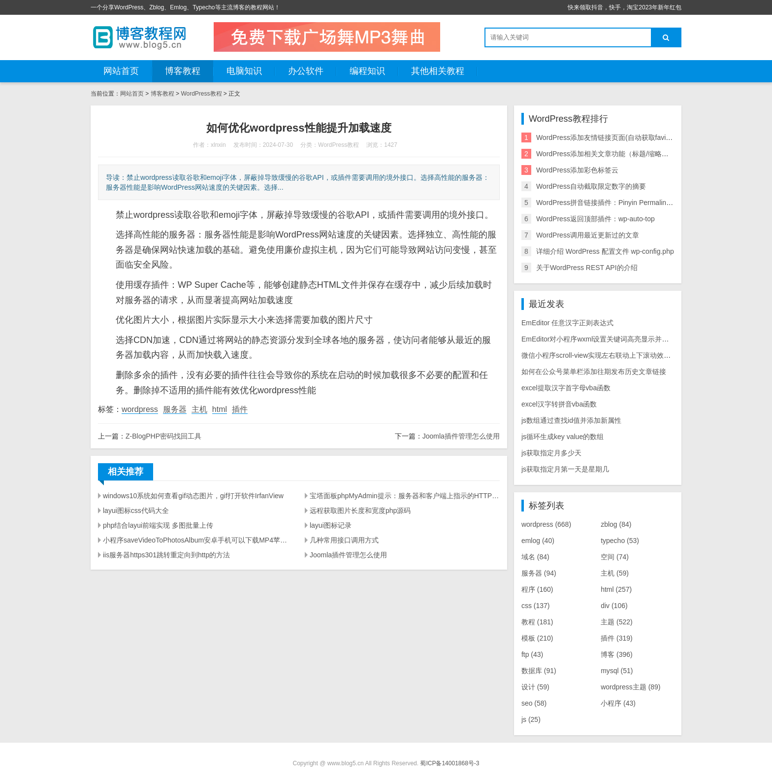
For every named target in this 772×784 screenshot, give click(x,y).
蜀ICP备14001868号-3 (449, 763)
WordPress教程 (201, 93)
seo (534, 703)
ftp (532, 654)
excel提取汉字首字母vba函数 (566, 388)
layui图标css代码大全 (136, 510)
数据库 (538, 671)
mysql (617, 671)
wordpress (140, 409)
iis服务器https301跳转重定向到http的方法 (166, 555)
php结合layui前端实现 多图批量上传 (158, 525)
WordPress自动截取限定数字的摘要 (591, 186)
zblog (616, 524)
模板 (537, 638)
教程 (537, 622)
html (219, 409)
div (614, 606)
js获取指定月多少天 (551, 453)
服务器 (175, 409)
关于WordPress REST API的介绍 (587, 268)
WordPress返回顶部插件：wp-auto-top (595, 219)
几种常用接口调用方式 (344, 540)
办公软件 (305, 71)
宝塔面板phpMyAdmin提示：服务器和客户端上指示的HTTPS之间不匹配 (405, 496)
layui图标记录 (331, 525)
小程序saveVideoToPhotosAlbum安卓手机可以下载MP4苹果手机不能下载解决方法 (198, 540)
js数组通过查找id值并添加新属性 (571, 420)
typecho (620, 541)
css (535, 606)
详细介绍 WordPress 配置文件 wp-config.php (605, 251)
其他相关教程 (437, 71)
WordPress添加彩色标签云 (577, 170)
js (531, 719)
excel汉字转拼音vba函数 (559, 404)
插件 (240, 409)
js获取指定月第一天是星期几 (565, 469)
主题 (617, 622)
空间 (615, 557)
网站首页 (121, 71)
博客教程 (182, 71)
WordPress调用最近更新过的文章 (587, 235)
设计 (535, 687)
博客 (617, 654)
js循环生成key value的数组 (562, 437)
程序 (537, 589)
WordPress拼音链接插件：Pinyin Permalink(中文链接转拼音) (629, 202)
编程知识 (367, 71)
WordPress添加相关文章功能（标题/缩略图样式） (612, 154)
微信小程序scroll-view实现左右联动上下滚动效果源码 (602, 355)
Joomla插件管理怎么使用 (461, 436)
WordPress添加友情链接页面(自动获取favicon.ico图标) (620, 137)
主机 (199, 409)
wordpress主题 (630, 687)
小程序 (618, 703)
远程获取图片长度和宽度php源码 (360, 510)
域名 (535, 557)
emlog (537, 541)
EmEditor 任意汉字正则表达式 (567, 323)
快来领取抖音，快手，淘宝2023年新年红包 (624, 7)
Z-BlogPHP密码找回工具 (163, 436)
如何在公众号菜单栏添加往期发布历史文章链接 (593, 371)
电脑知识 (244, 71)
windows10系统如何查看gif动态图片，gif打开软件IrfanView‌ (193, 496)
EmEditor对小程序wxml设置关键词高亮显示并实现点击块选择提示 (622, 339)
